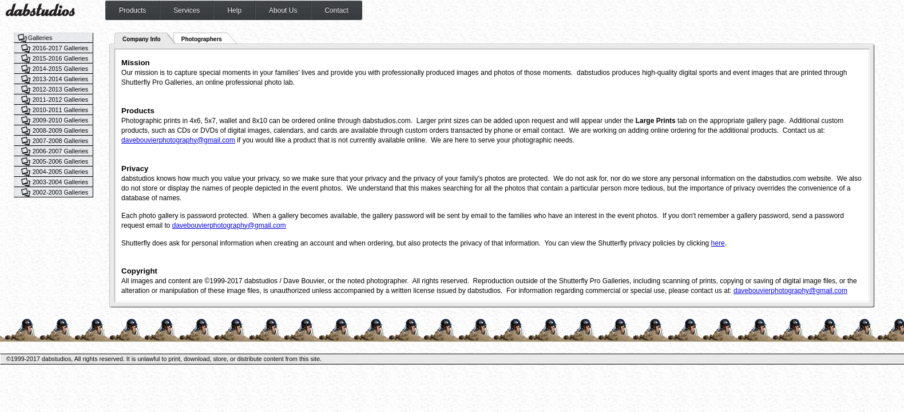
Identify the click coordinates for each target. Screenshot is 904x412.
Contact (336, 10)
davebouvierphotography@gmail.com (178, 140)
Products (132, 10)
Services (186, 10)
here (718, 243)
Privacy (134, 168)
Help (234, 10)
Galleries (40, 37)
